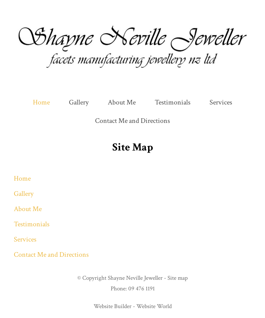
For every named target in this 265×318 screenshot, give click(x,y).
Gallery (79, 102)
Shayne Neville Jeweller (135, 278)
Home (41, 102)
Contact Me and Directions (132, 120)
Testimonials (172, 102)
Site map (177, 278)
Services (221, 102)
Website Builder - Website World (133, 306)
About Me (122, 102)
